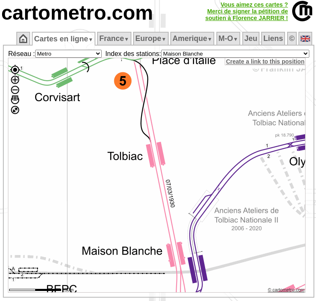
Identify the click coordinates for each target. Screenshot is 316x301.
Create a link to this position (265, 61)
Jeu (250, 38)
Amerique (192, 38)
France (114, 38)
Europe (150, 38)
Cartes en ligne (63, 39)
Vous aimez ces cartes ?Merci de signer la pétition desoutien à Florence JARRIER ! (246, 11)
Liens (273, 38)
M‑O (228, 38)
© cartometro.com (286, 289)
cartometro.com (77, 13)
